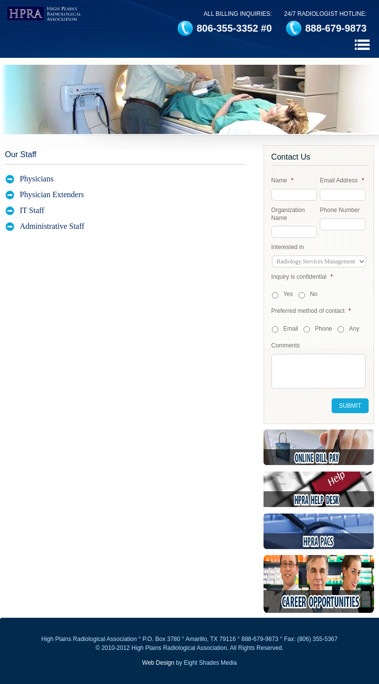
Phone (323, 328)
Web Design (158, 662)
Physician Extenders (52, 194)
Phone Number (340, 210)
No (313, 294)
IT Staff (32, 210)
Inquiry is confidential (302, 276)
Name (282, 180)
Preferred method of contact (311, 310)
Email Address (342, 180)
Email (290, 328)
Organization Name (288, 214)
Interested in (287, 247)
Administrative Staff (52, 226)
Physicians (36, 178)
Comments (285, 345)
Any (354, 328)
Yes (288, 294)
